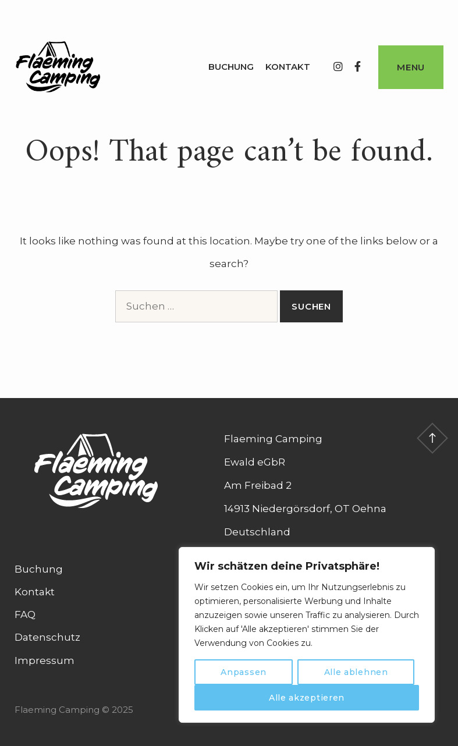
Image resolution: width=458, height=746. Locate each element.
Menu (411, 67)
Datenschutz (47, 637)
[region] (307, 635)
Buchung (231, 66)
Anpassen (244, 672)
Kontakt (287, 66)
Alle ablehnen (356, 672)
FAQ (25, 614)
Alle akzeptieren (307, 697)
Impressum (44, 660)
